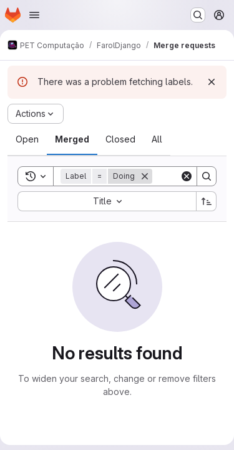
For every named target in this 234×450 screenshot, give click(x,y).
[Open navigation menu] (34, 15)
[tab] (27, 139)
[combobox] (106, 201)
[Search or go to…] (197, 15)
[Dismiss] (211, 81)
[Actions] (35, 114)
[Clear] (186, 176)
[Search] (207, 176)
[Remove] (144, 176)
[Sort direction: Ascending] (207, 201)
